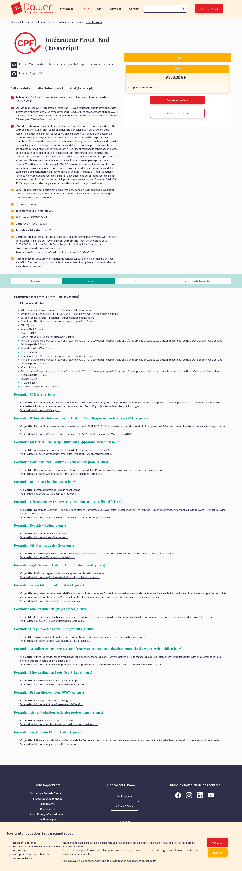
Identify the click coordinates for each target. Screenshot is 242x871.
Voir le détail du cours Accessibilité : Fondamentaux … (51, 600)
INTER (177, 57)
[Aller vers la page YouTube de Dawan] (211, 795)
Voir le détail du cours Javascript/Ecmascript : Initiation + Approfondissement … (66, 453)
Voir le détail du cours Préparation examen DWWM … (51, 704)
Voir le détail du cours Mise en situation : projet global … (52, 620)
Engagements (48, 803)
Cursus (85, 8)
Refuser (217, 852)
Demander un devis (177, 100)
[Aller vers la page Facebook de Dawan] (178, 795)
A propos (116, 8)
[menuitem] (47, 793)
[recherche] (162, 9)
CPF (99, 8)
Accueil (15, 21)
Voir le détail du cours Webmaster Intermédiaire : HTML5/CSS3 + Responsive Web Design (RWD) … (78, 433)
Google (66, 846)
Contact (134, 8)
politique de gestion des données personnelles (130, 860)
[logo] (33, 8)
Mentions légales (48, 819)
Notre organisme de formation (47, 793)
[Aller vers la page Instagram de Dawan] (189, 795)
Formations (66, 8)
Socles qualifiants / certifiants (66, 21)
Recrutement (47, 808)
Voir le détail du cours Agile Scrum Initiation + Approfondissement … (60, 577)
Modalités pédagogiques (47, 798)
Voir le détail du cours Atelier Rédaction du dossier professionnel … (59, 724)
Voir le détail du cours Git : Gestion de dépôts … (47, 557)
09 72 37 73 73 (209, 8)
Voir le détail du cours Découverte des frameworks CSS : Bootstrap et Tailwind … (67, 517)
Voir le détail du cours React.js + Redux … (44, 537)
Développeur (94, 21)
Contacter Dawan (177, 113)
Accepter (217, 842)
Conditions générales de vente (47, 814)
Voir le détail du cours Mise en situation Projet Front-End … (54, 684)
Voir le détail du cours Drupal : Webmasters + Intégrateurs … (55, 640)
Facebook (80, 846)
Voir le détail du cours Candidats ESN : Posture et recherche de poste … (61, 473)
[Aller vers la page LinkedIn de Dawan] (200, 795)
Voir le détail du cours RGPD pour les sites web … (48, 493)
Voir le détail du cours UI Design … (40, 410)
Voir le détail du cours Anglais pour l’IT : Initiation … (50, 744)
